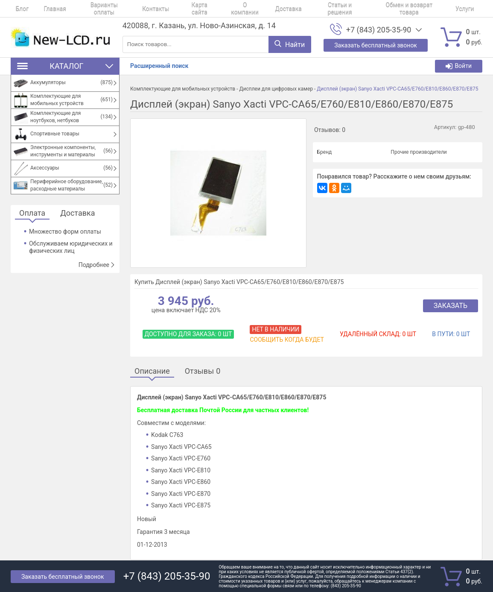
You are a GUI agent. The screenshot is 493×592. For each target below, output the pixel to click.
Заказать (450, 306)
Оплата (32, 213)
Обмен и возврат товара (351, 8)
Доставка (242, 8)
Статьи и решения (287, 8)
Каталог (65, 66)
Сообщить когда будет (287, 339)
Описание (152, 371)
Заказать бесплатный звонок (62, 576)
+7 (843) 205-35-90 (378, 30)
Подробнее (97, 264)
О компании (206, 8)
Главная (42, 8)
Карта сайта (166, 8)
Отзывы (203, 371)
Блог (17, 8)
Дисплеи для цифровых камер (276, 89)
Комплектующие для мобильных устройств (182, 89)
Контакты (129, 8)
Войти (459, 66)
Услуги (400, 8)
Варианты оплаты (84, 8)
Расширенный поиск (159, 65)
